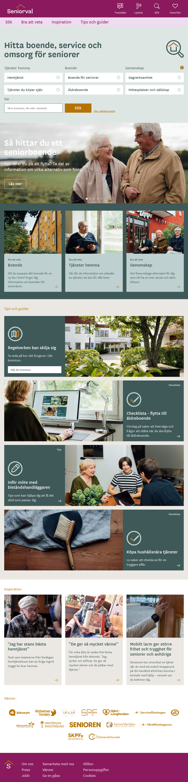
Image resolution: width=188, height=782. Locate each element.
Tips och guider (95, 22)
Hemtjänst (15, 77)
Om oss (27, 763)
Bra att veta (32, 22)
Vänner (48, 769)
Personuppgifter (96, 769)
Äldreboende (78, 89)
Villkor (88, 763)
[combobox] (33, 108)
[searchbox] (33, 108)
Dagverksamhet (140, 77)
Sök (8, 22)
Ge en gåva (51, 775)
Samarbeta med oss (58, 763)
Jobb (26, 775)
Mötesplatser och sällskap (148, 89)
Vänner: (10, 698)
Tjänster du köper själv (25, 89)
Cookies (89, 775)
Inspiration (61, 22)
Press (26, 769)
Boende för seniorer (83, 77)
